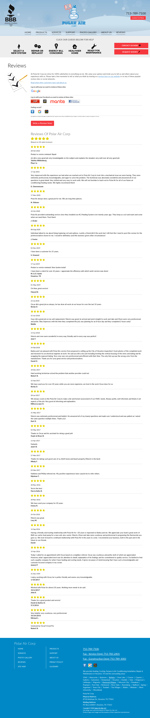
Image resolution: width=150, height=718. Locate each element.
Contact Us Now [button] (138, 18)
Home (28, 32)
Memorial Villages (109, 682)
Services (56, 32)
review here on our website (109, 76)
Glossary (55, 668)
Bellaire (112, 677)
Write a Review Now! (42, 123)
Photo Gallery (88, 32)
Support (70, 32)
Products (41, 32)
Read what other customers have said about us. (49, 83)
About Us (106, 32)
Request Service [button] (131, 52)
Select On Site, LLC (100, 708)
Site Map (22, 668)
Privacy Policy (58, 663)
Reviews (120, 32)
